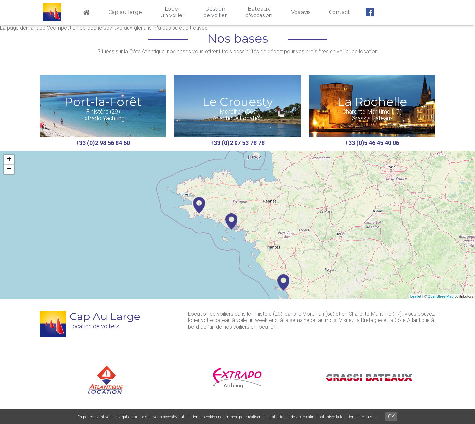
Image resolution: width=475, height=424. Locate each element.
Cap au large (125, 12)
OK (391, 416)
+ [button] (9, 160)
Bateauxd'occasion (258, 12)
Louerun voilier (172, 12)
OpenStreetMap (441, 296)
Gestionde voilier (215, 12)
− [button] (9, 169)
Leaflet (415, 296)
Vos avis (300, 12)
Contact (339, 12)
